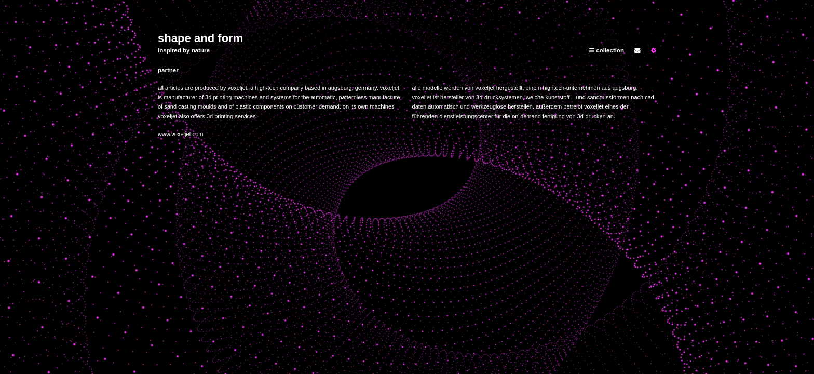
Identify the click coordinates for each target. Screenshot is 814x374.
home (638, 4)
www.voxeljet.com (180, 134)
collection (606, 50)
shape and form (200, 38)
